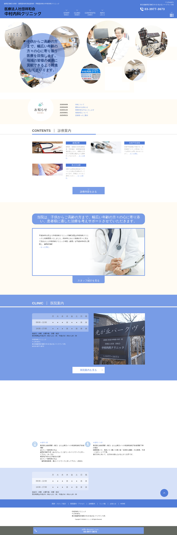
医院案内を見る (88, 370)
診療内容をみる (88, 191)
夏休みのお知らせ (81, 107)
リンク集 (102, 504)
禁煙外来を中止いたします (84, 110)
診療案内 (92, 504)
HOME (122, 504)
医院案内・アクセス (77, 504)
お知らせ (113, 504)
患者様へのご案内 (81, 115)
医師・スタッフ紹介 (59, 504)
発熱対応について (81, 113)
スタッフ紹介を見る (89, 280)
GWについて (79, 104)
